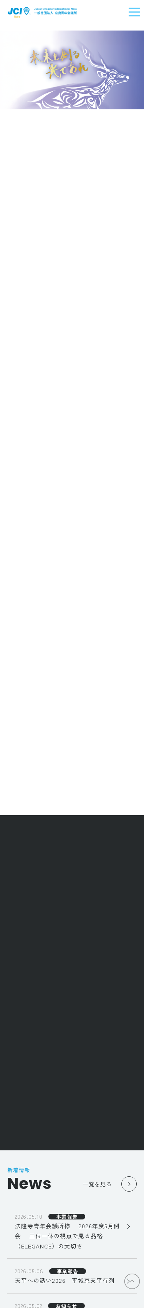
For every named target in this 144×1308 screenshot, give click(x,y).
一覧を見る (97, 1184)
